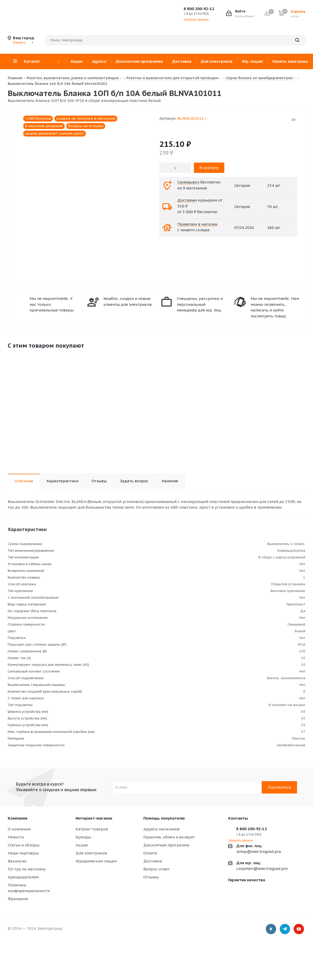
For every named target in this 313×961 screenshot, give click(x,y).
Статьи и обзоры (23, 845)
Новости (16, 837)
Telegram (285, 929)
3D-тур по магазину (27, 869)
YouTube (299, 929)
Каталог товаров (92, 829)
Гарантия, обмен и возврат (169, 837)
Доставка (152, 861)
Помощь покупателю (164, 818)
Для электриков (91, 853)
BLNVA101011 (191, 118)
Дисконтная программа (166, 845)
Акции (82, 845)
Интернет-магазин (94, 818)
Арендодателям (23, 877)
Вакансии (17, 861)
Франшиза (18, 898)
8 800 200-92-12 (199, 8)
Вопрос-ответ (156, 869)
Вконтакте (271, 929)
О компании (19, 829)
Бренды (83, 837)
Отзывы (151, 877)
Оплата (150, 853)
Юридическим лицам (96, 861)
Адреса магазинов (161, 829)
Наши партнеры (23, 853)
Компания (17, 818)
